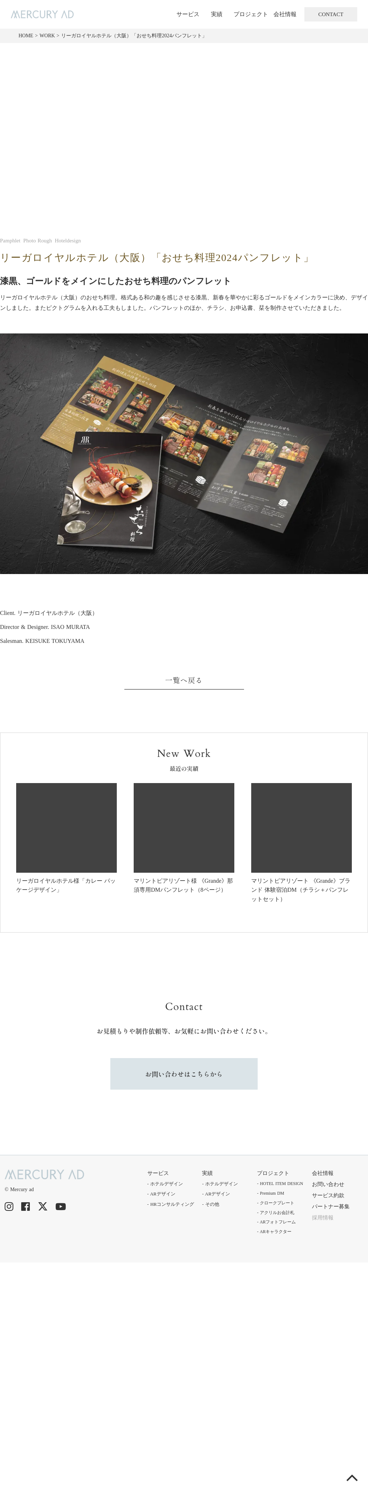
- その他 (210, 1204)
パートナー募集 (331, 1206)
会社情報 (284, 14)
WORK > (49, 35)
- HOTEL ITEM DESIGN (280, 1183)
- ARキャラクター (274, 1231)
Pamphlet (10, 240)
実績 (216, 14)
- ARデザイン (161, 1193)
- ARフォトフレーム (276, 1221)
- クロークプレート (275, 1202)
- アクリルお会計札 (275, 1212)
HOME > (28, 35)
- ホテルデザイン (165, 1183)
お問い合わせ (328, 1184)
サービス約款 (328, 1195)
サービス (187, 14)
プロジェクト (251, 14)
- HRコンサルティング (170, 1204)
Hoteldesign (68, 240)
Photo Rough (37, 240)
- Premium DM (270, 1193)
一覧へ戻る (184, 680)
